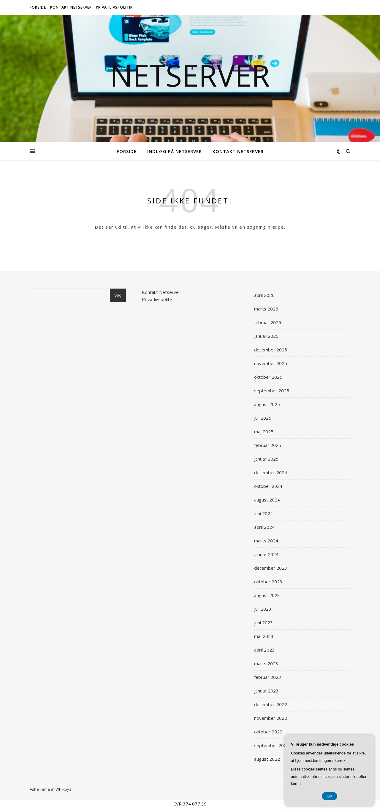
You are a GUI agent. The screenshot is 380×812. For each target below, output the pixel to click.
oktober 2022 (268, 732)
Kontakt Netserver (71, 7)
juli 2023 (262, 609)
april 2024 (264, 527)
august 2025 (267, 404)
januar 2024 (266, 554)
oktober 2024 (268, 486)
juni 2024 (263, 513)
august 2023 (267, 595)
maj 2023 (263, 636)
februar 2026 (267, 322)
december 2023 (270, 568)
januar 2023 (266, 691)
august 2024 (267, 500)
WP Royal (64, 789)
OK (329, 796)
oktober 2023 (268, 582)
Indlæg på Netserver (174, 151)
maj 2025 (263, 431)
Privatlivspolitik (114, 7)
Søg (117, 295)
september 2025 (271, 391)
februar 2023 (267, 677)
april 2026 (264, 295)
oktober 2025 (268, 377)
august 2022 (267, 759)
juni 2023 (263, 622)
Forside (38, 7)
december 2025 (270, 350)
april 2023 (264, 650)
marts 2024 (266, 541)
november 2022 (270, 718)
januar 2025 (266, 459)
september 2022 (271, 745)
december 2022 (270, 704)
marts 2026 (266, 309)
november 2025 (270, 363)
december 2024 (270, 472)
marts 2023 (266, 663)
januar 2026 (266, 336)
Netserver (190, 75)
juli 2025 (262, 418)
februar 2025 (267, 445)
